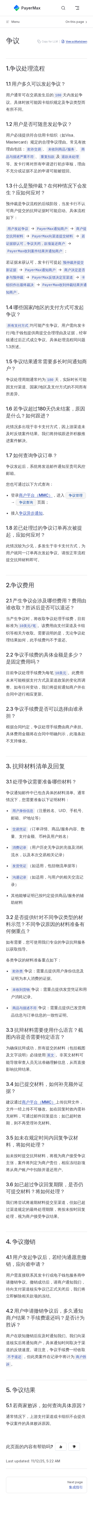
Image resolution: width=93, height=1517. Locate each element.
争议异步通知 (31, 513)
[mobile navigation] (77, 8)
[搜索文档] (63, 8)
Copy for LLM (47, 41)
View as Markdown (74, 41)
